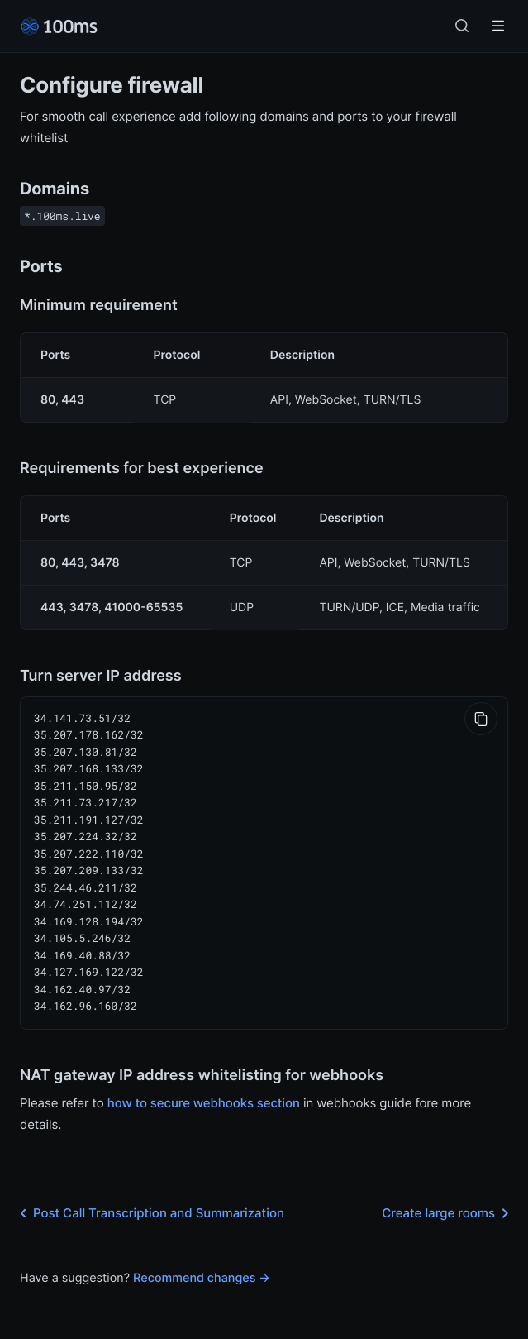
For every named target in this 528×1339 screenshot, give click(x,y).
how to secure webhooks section (203, 1088)
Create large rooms (448, 1198)
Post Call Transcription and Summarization (148, 1198)
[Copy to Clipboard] (480, 718)
